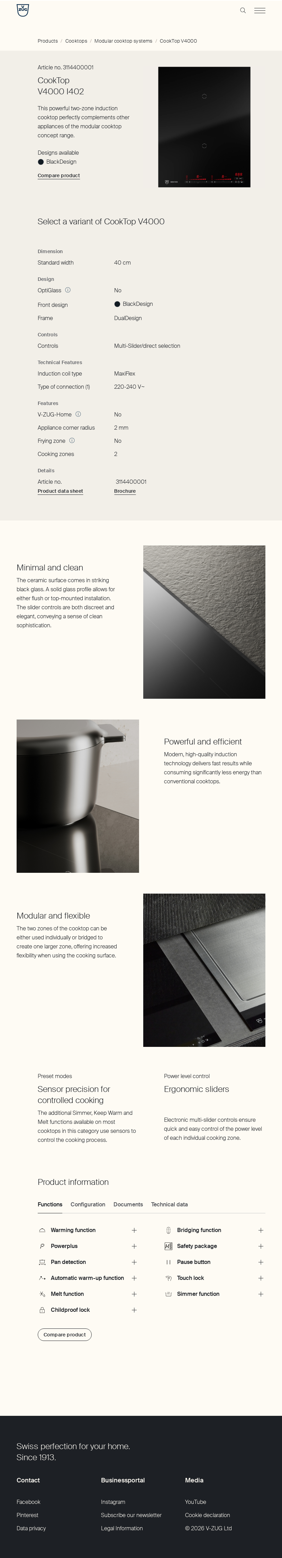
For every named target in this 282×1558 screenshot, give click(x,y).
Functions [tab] (50, 1204)
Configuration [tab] (88, 1204)
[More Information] (68, 290)
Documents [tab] (128, 1204)
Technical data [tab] (169, 1204)
